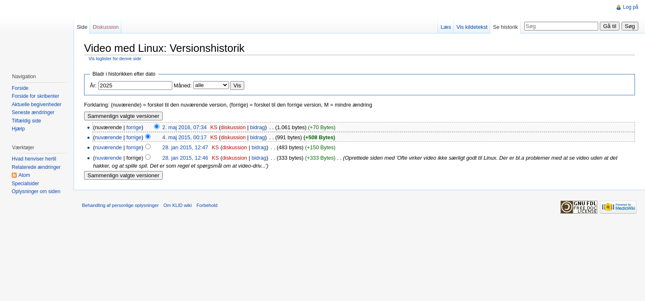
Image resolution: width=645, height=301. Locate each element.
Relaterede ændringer (36, 167)
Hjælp (18, 129)
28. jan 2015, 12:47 (185, 147)
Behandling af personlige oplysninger (120, 205)
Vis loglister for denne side (115, 58)
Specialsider (25, 183)
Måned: (183, 85)
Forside (20, 88)
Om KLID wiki (178, 205)
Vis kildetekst (471, 27)
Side (82, 27)
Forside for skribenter (35, 96)
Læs (445, 27)
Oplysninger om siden (36, 191)
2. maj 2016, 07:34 (184, 127)
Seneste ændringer (33, 112)
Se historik (505, 27)
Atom (24, 175)
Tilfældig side (26, 121)
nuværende (108, 137)
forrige (133, 127)
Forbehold (207, 205)
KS (214, 127)
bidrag (257, 127)
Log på (630, 7)
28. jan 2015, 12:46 (185, 158)
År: (93, 85)
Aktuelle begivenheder (36, 104)
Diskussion (106, 27)
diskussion (233, 127)
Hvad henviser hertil (34, 159)
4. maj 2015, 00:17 (184, 137)
